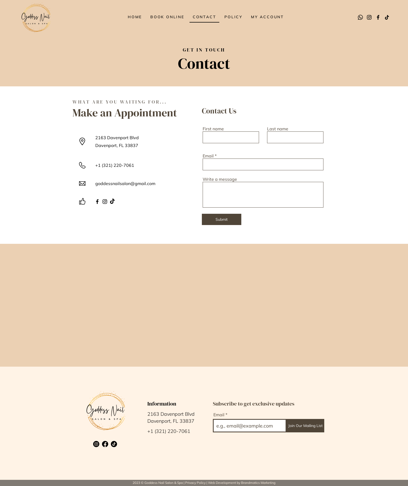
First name (213, 129)
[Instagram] (369, 17)
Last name (277, 129)
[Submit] (221, 219)
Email (208, 156)
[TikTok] (387, 17)
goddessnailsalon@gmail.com (125, 183)
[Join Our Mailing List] (305, 425)
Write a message (220, 179)
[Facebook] (378, 17)
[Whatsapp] (360, 17)
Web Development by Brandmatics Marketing (241, 483)
